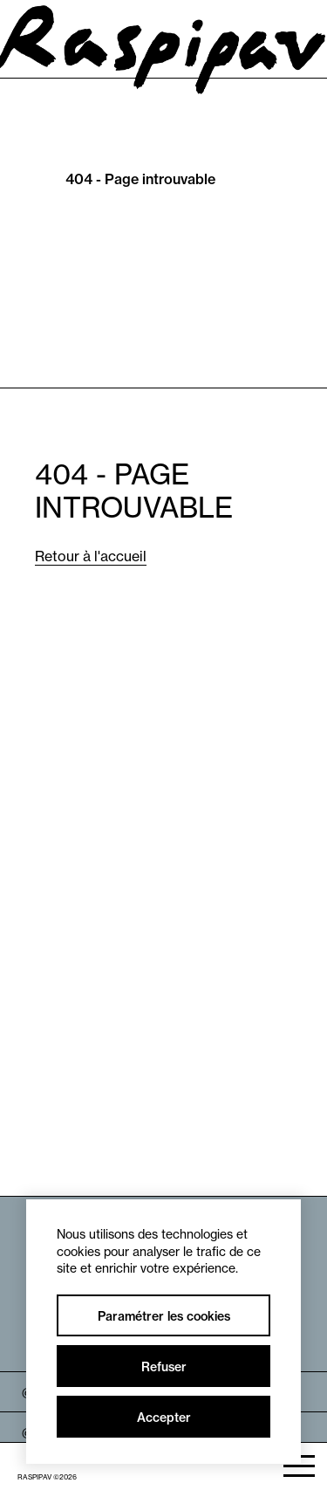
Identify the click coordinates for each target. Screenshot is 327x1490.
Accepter (164, 1417)
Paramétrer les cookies (164, 1316)
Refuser (164, 1367)
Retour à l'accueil (90, 556)
